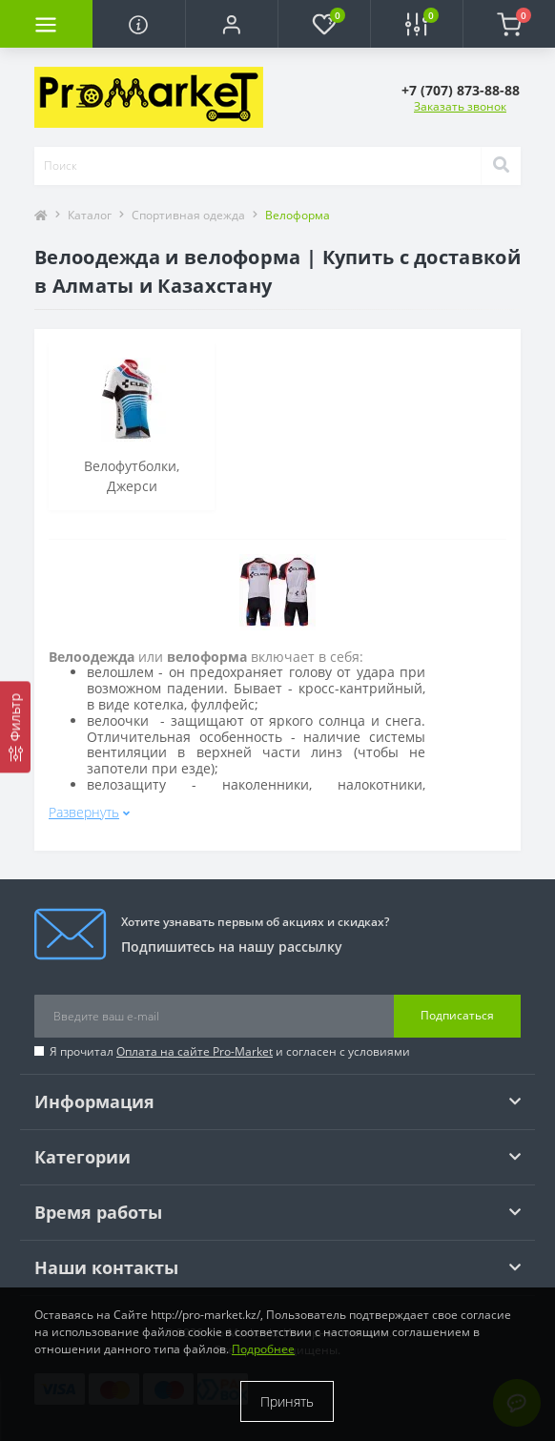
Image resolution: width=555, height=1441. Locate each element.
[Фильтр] (15, 726)
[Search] (501, 166)
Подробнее (263, 1349)
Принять (287, 1401)
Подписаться (457, 1015)
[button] (231, 24)
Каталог (90, 215)
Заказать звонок (460, 106)
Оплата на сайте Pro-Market (194, 1051)
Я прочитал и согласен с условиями (230, 1051)
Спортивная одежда (188, 215)
